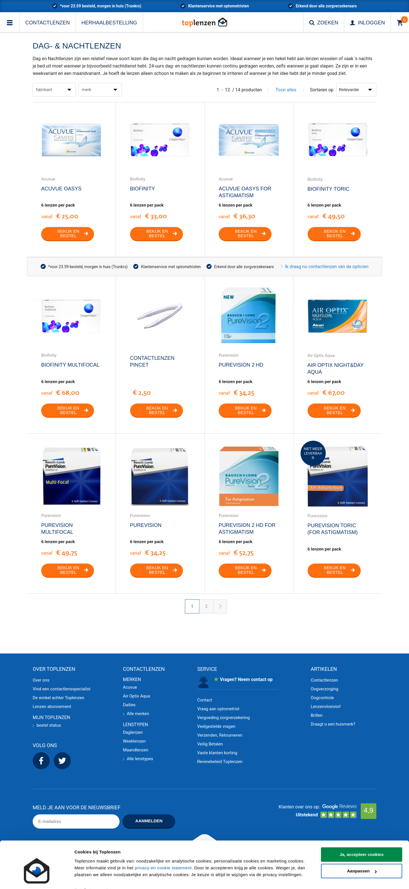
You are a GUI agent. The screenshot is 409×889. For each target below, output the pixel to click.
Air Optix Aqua (136, 696)
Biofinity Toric (329, 189)
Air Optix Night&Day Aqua (336, 368)
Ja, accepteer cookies (361, 842)
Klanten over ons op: (299, 807)
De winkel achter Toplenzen (58, 697)
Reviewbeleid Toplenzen (219, 761)
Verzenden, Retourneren (219, 735)
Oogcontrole (322, 697)
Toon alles (286, 90)
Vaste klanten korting (217, 752)
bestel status (47, 725)
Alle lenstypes (138, 758)
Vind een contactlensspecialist (61, 689)
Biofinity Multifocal (70, 365)
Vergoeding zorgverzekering (223, 717)
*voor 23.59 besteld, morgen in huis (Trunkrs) (100, 6)
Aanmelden (148, 820)
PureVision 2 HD (241, 365)
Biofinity (142, 189)
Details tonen (87, 877)
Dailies (129, 704)
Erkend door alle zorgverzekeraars (326, 6)
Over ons (41, 680)
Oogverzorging (324, 689)
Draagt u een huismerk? (333, 724)
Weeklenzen (134, 741)
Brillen (317, 715)
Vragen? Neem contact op (246, 679)
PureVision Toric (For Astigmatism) (333, 529)
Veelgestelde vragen (216, 726)
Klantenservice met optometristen (218, 6)
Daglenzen (133, 732)
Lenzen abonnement (52, 706)
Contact (204, 700)
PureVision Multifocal (57, 528)
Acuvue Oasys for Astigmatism (245, 192)
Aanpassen (362, 858)
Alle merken (136, 713)
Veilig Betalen (210, 744)
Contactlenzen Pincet (152, 361)
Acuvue (130, 687)
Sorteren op (321, 90)
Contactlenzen (47, 23)
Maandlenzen (136, 750)
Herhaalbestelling (109, 23)
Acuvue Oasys (61, 189)
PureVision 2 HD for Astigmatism (247, 528)
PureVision (146, 525)
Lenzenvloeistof (326, 706)
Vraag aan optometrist (218, 708)
